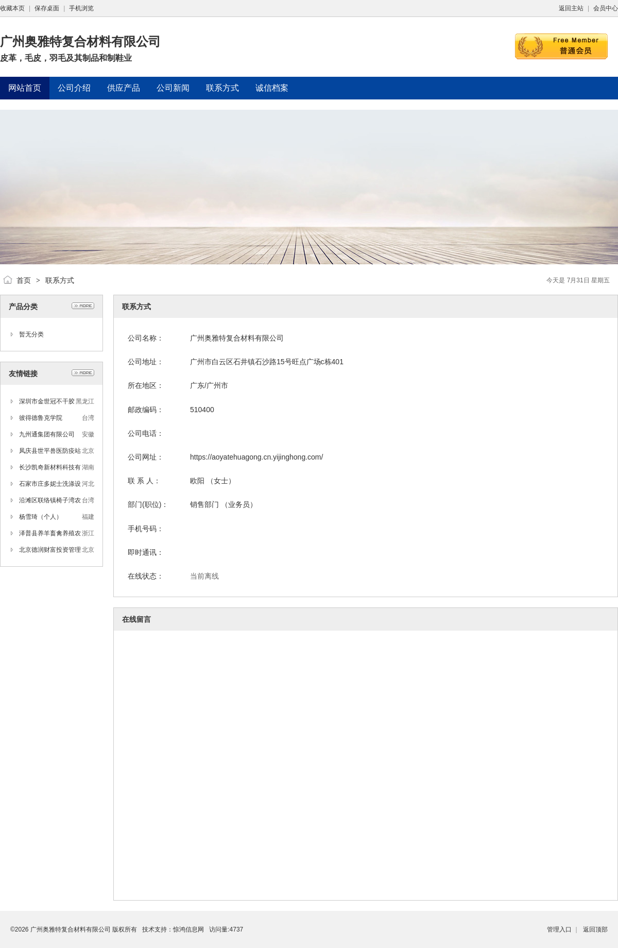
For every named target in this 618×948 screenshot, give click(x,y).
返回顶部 (595, 929)
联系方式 (59, 280)
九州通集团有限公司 (47, 434)
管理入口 (559, 929)
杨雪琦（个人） (40, 516)
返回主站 (571, 8)
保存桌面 (47, 8)
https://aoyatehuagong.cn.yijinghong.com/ (256, 457)
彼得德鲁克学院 (40, 417)
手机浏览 (81, 8)
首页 (23, 280)
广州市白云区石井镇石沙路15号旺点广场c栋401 (267, 362)
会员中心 (605, 8)
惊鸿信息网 (188, 929)
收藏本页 (12, 8)
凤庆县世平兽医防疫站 (50, 450)
